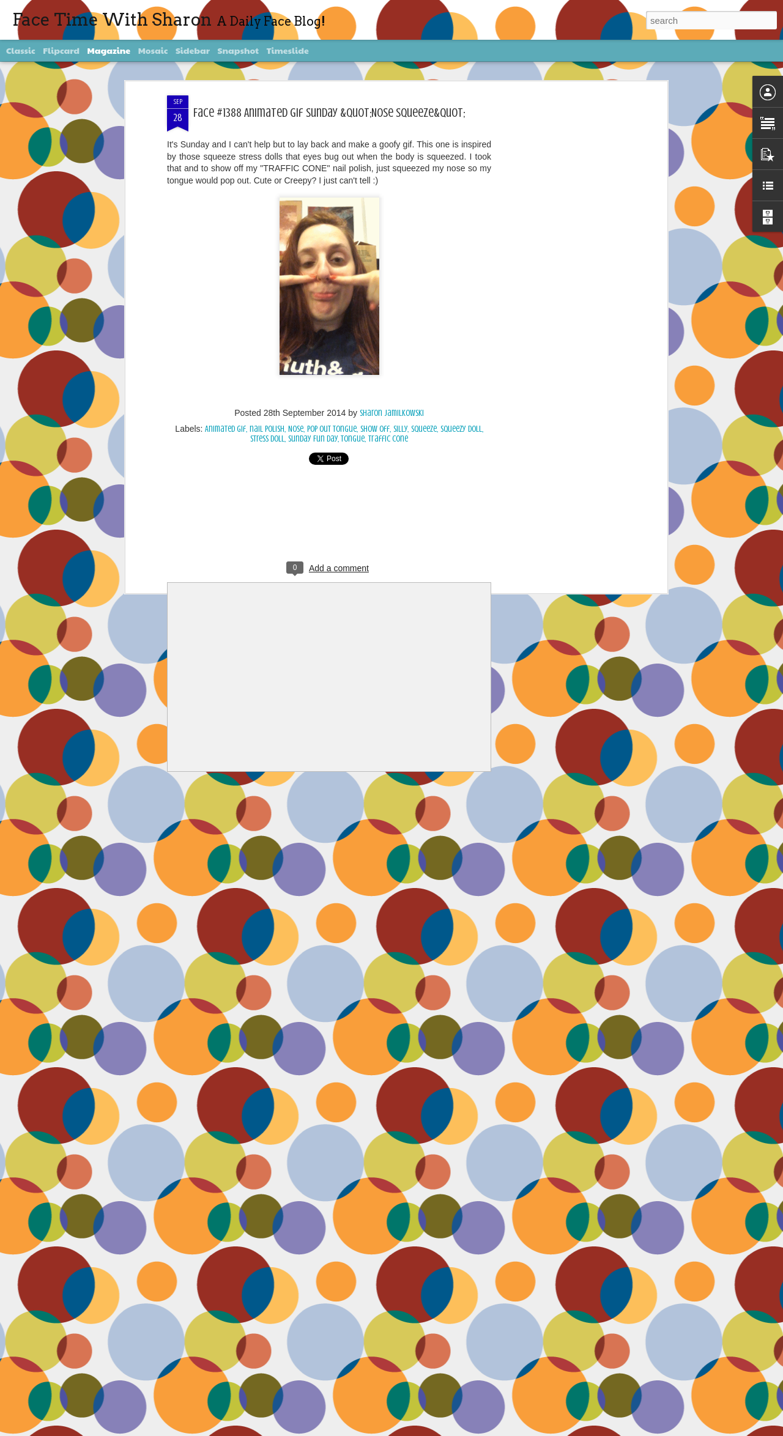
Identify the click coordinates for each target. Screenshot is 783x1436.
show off (375, 429)
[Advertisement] (558, 288)
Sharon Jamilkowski (392, 413)
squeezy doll (461, 429)
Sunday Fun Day (313, 438)
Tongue (353, 438)
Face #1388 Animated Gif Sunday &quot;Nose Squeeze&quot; (329, 113)
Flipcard (61, 50)
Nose (295, 429)
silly (400, 429)
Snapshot (238, 50)
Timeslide (288, 50)
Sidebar (193, 50)
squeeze (424, 429)
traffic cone (388, 438)
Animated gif (225, 429)
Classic (20, 50)
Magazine (109, 50)
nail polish (267, 429)
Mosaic (153, 50)
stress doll (267, 438)
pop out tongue (332, 429)
